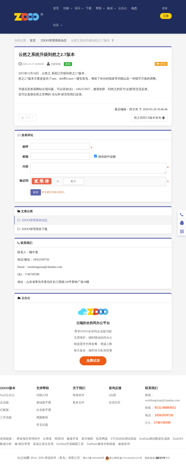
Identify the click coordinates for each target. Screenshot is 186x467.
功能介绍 (42, 395)
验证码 (24, 180)
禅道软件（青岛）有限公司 (62, 457)
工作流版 (6, 417)
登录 (165, 8)
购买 (110, 8)
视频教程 (42, 417)
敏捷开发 (73, 438)
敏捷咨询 (124, 444)
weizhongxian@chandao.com (162, 400)
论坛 (55, 94)
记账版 (4, 409)
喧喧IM (59, 438)
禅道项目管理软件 (28, 438)
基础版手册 (43, 402)
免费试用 (93, 360)
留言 (64, 94)
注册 (166, 15)
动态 (134, 8)
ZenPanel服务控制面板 (101, 444)
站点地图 (23, 457)
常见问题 (42, 424)
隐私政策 (150, 457)
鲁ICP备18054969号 (94, 457)
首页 (56, 8)
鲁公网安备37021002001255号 (123, 457)
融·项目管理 (22, 444)
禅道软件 (78, 395)
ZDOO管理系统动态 (54, 40)
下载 (89, 8)
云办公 (122, 8)
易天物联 (87, 438)
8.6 (164, 458)
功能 (66, 8)
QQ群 (112, 395)
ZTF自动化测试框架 (123, 438)
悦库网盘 (102, 438)
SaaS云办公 (7, 395)
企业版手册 (43, 409)
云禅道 (47, 438)
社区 (56, 25)
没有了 (27, 117)
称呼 (25, 146)
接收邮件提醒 (105, 156)
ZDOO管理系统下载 (32, 229)
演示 (78, 8)
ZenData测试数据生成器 (154, 438)
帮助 (99, 8)
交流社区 (115, 402)
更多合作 (78, 402)
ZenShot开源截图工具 (70, 444)
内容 (25, 166)
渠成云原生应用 (43, 444)
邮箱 (25, 156)
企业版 (4, 402)
